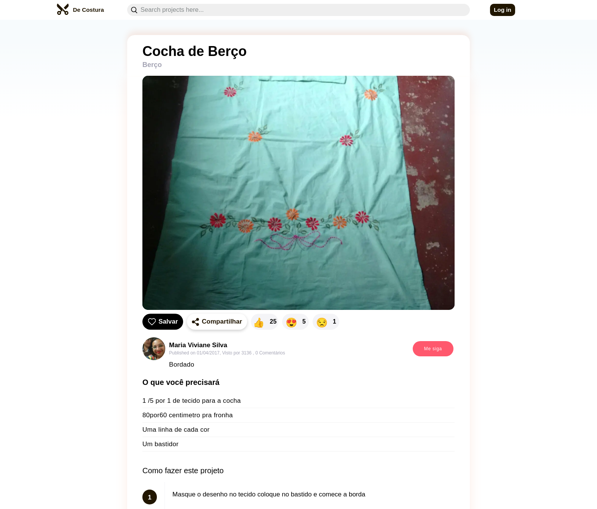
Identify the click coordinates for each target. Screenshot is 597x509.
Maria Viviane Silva (198, 345)
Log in (502, 9)
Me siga (433, 348)
